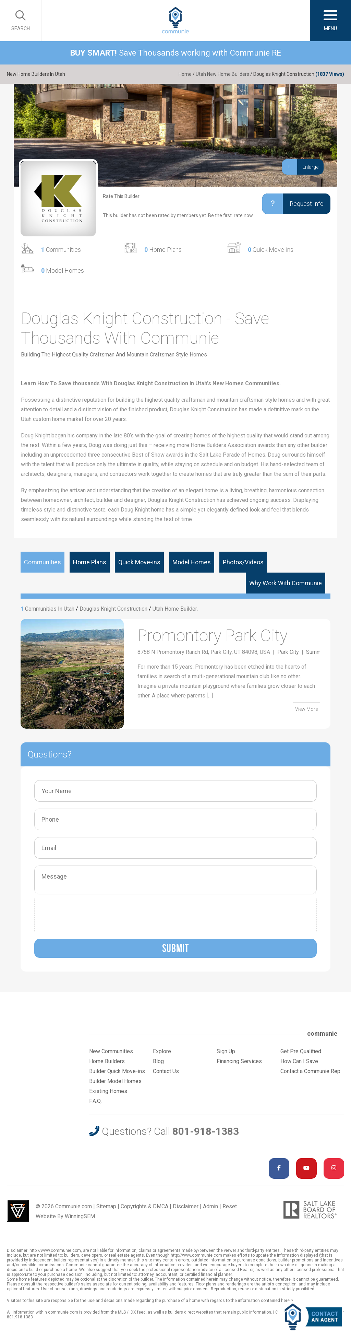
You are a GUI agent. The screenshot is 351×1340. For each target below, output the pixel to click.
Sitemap (106, 1206)
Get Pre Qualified (300, 1051)
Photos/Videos (243, 562)
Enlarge (300, 167)
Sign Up (226, 1051)
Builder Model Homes (115, 1081)
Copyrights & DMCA (144, 1206)
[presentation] (90, 915)
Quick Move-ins (270, 249)
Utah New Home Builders (222, 74)
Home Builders (107, 1061)
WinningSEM (80, 1216)
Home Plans (163, 249)
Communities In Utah (49, 609)
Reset (229, 1206)
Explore (162, 1051)
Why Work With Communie (285, 583)
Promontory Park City (212, 635)
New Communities (111, 1051)
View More (306, 709)
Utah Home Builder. (175, 609)
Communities (61, 249)
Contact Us (166, 1071)
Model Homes (62, 270)
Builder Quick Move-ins (117, 1071)
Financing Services (239, 1061)
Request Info (293, 203)
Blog (158, 1061)
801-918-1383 (205, 1131)
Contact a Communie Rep (310, 1071)
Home (185, 74)
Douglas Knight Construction (113, 609)
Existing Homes (108, 1091)
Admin (210, 1206)
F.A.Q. (95, 1101)
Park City (288, 652)
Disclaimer (185, 1206)
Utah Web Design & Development (18, 1211)
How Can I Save (299, 1061)
